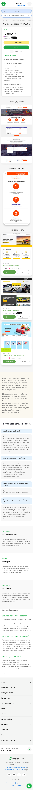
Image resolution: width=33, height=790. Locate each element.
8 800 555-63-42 (21, 3)
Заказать (16, 47)
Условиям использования (14, 770)
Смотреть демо (16, 42)
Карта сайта (16, 785)
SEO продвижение (7, 703)
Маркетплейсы (6, 719)
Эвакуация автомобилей (11, 265)
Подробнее (23, 272)
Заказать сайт (21, 5)
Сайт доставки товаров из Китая (13, 355)
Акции (3, 714)
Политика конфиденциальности (17, 783)
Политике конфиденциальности (16, 767)
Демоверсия (9, 272)
